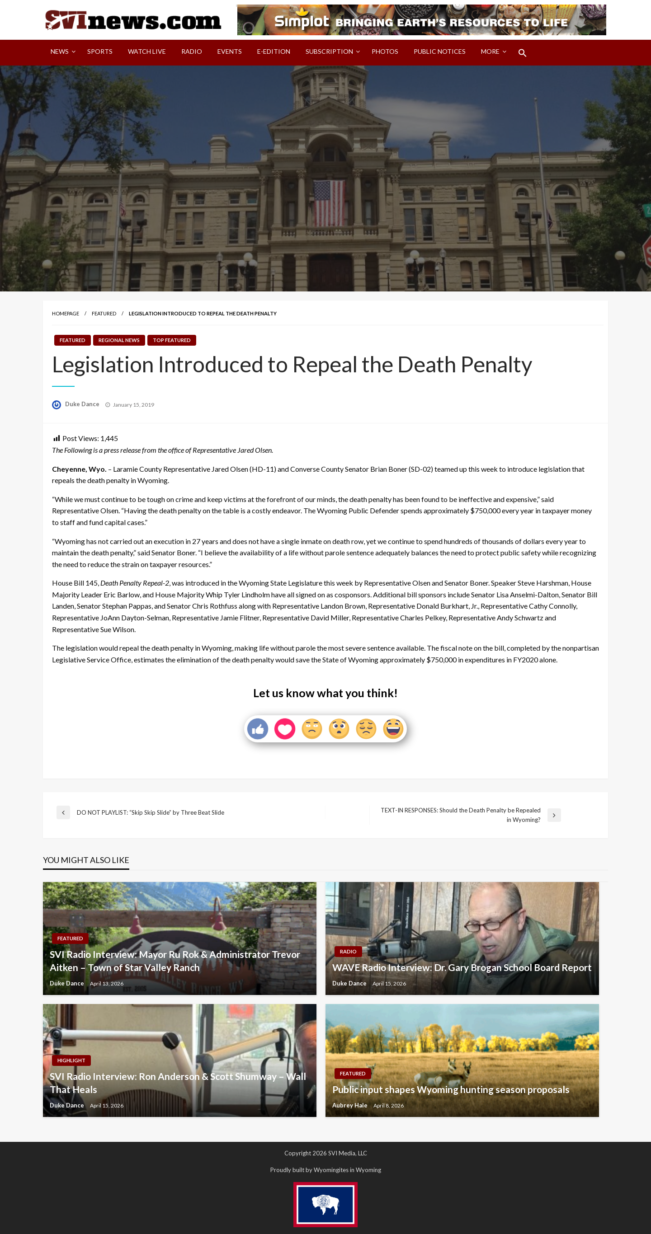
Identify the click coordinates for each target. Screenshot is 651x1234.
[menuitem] (61, 53)
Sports (100, 51)
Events (229, 51)
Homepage (65, 313)
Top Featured (172, 340)
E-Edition (273, 51)
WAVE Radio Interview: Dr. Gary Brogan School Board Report (462, 967)
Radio (191, 51)
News (60, 51)
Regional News (119, 340)
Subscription (329, 51)
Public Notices (440, 51)
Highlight (71, 1060)
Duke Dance (83, 404)
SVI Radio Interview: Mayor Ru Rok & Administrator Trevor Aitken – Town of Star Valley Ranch (175, 960)
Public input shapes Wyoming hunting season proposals (451, 1089)
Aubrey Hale (350, 1105)
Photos (385, 51)
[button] (522, 53)
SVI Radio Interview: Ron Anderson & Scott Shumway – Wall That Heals (178, 1082)
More (490, 51)
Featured (104, 313)
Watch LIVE (147, 51)
